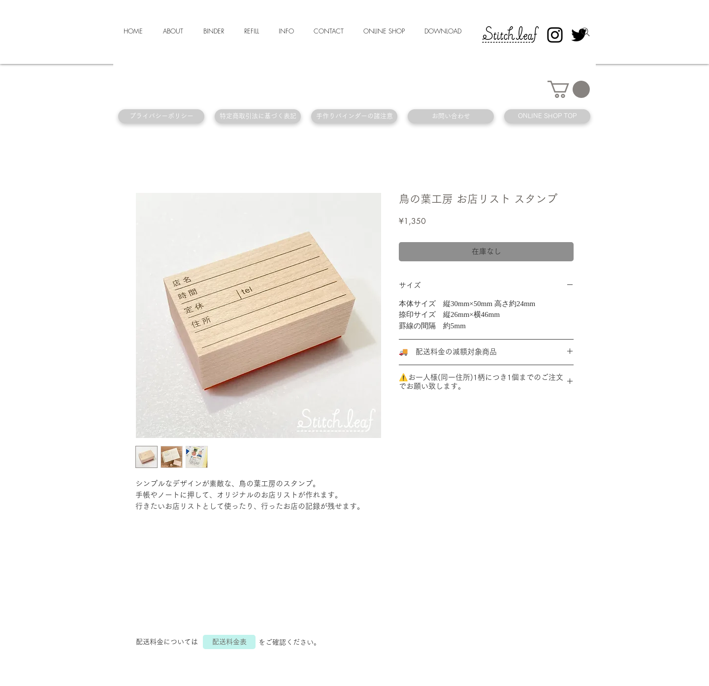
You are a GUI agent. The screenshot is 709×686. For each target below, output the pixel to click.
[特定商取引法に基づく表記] (258, 116)
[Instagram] (555, 35)
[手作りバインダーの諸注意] (354, 116)
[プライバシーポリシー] (161, 116)
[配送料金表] (229, 642)
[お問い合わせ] (451, 116)
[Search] (585, 32)
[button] (569, 89)
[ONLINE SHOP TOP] (547, 116)
